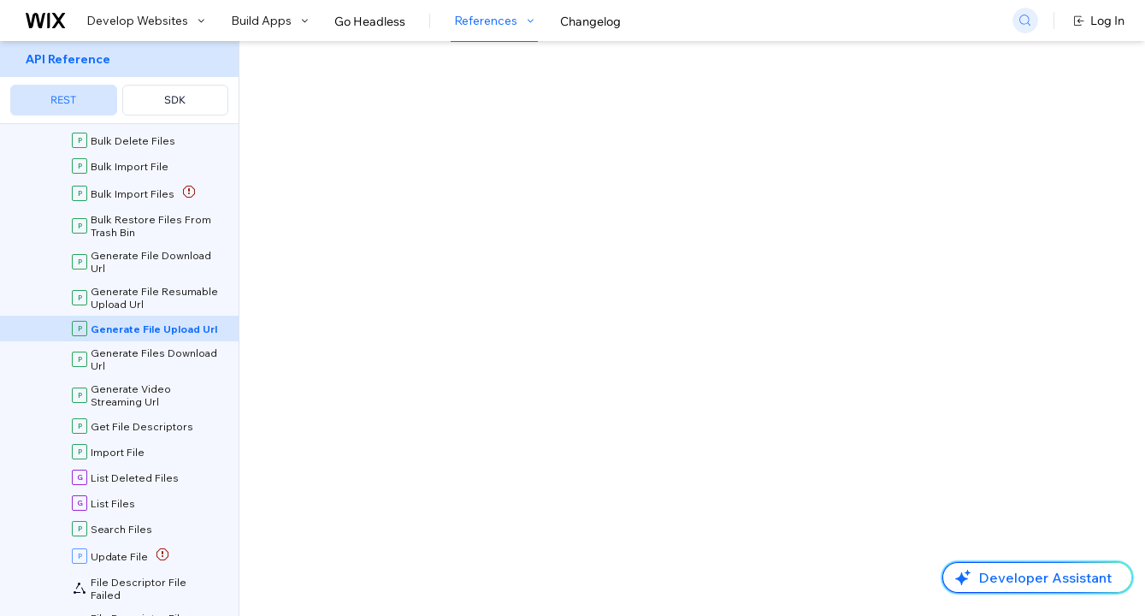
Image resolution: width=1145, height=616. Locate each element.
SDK (175, 99)
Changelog (590, 21)
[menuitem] (119, 82)
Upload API (674, 241)
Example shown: (831, 169)
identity (319, 560)
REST (63, 99)
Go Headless (369, 21)
